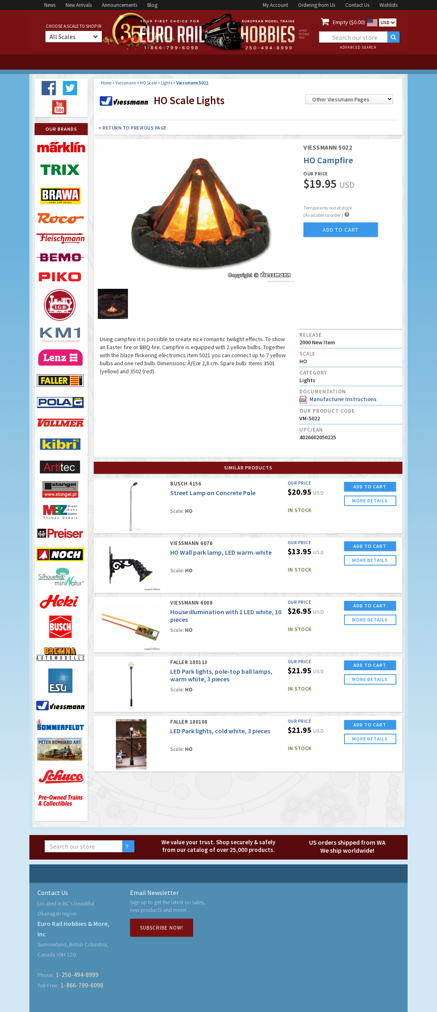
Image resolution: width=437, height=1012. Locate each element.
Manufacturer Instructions (338, 399)
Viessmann (125, 83)
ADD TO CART (369, 486)
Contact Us (357, 5)
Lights (166, 83)
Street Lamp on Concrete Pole (213, 493)
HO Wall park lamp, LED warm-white (221, 552)
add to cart (341, 229)
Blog (152, 5)
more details (370, 501)
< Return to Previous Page (133, 128)
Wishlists (388, 5)
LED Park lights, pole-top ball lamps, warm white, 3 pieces (221, 675)
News (50, 5)
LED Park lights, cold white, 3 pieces (220, 731)
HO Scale (148, 83)
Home (106, 83)
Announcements (119, 5)
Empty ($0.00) (349, 22)
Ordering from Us (316, 5)
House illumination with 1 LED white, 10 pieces (225, 615)
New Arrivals (79, 5)
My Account (275, 5)
